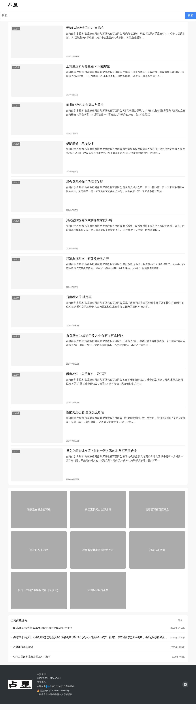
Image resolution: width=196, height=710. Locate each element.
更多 (181, 627)
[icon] (185, 691)
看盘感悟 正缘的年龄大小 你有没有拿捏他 (94, 340)
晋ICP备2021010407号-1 (49, 684)
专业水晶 (41, 688)
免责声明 (41, 680)
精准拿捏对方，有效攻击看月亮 (87, 262)
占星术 (16, 29)
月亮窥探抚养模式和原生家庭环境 (89, 223)
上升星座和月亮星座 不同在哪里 (88, 67)
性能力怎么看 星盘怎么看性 (85, 418)
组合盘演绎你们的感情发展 (84, 184)
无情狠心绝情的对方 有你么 (85, 28)
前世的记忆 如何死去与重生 (85, 106)
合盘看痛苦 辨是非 (79, 301)
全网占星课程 (19, 626)
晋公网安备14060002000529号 (53, 697)
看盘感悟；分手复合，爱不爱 (86, 379)
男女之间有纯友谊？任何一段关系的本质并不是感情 (101, 456)
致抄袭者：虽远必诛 (80, 145)
